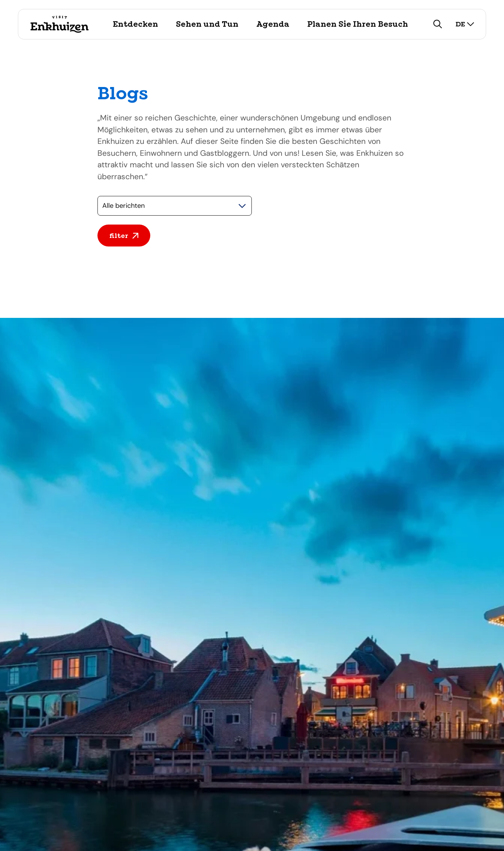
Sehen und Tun (207, 24)
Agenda (272, 24)
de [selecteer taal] (465, 24)
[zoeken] (438, 24)
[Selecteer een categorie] (174, 206)
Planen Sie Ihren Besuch (357, 24)
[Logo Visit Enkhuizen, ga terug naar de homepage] (59, 24)
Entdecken (135, 24)
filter (123, 235)
